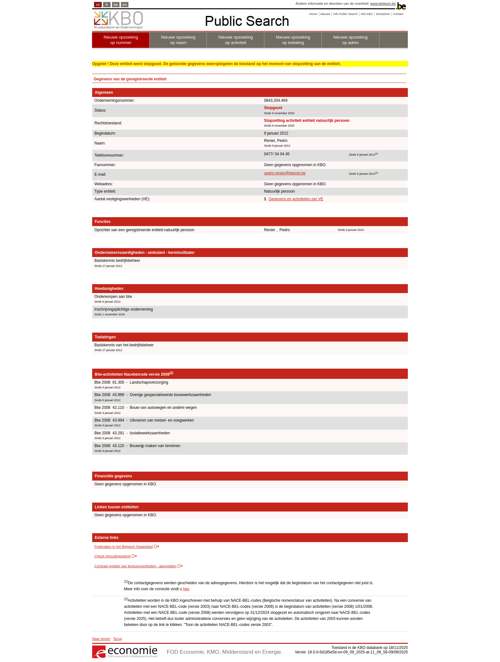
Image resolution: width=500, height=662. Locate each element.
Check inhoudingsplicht (112, 556)
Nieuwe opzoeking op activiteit (235, 40)
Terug (117, 639)
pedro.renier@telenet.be (285, 173)
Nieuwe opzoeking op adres (350, 40)
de (116, 4)
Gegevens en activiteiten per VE (295, 199)
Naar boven (101, 639)
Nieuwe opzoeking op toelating (293, 40)
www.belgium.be (383, 3)
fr (107, 4)
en (124, 4)
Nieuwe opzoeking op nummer (121, 40)
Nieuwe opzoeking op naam (178, 40)
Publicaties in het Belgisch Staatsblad (123, 546)
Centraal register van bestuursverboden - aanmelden (135, 566)
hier (186, 589)
